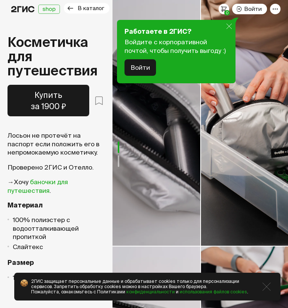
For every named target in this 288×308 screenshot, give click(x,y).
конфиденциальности (150, 291)
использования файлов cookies (213, 291)
